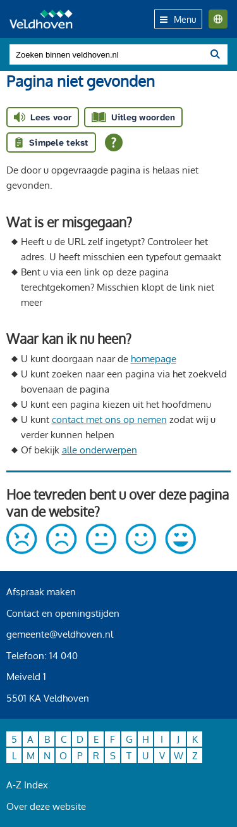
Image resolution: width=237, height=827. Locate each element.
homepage (153, 359)
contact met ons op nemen (109, 420)
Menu (178, 19)
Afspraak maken (41, 592)
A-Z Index (27, 785)
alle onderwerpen (99, 450)
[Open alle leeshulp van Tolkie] (114, 142)
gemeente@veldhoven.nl (59, 634)
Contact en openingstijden (62, 613)
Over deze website (46, 806)
